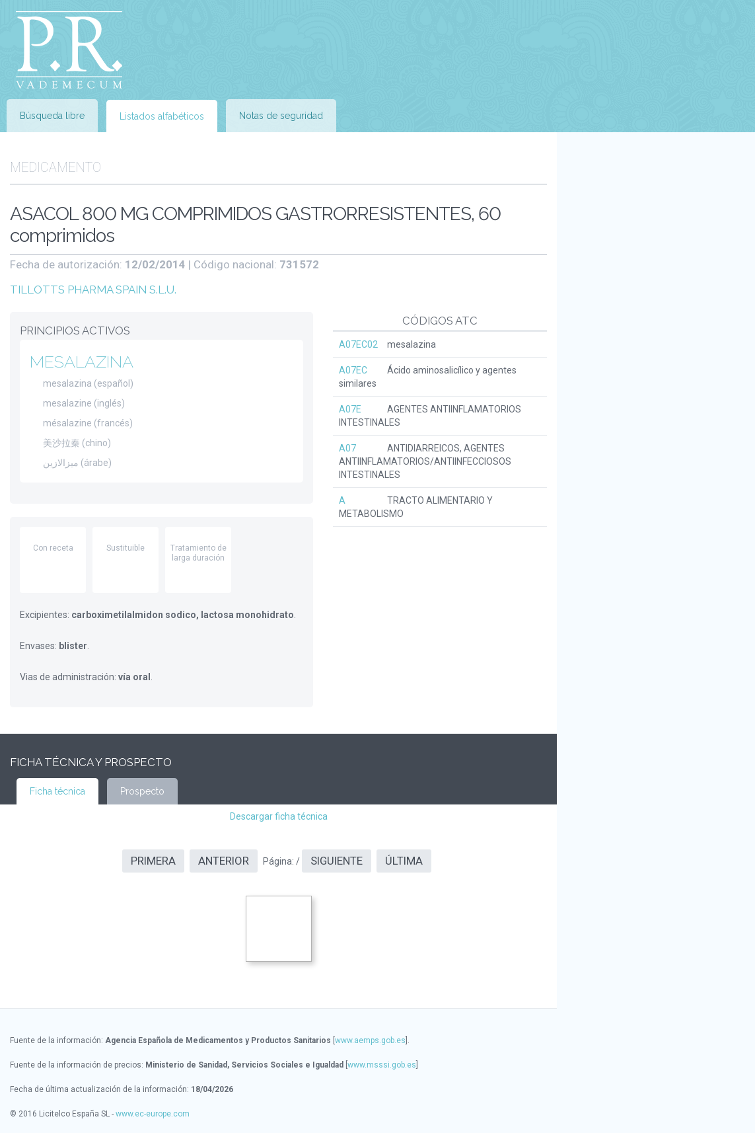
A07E (350, 409)
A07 (347, 448)
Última (404, 860)
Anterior (223, 860)
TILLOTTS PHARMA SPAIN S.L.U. (93, 289)
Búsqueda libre (52, 115)
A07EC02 (358, 344)
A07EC (353, 370)
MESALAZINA (81, 361)
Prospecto (142, 791)
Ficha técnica (57, 791)
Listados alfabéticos (162, 116)
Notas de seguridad (281, 115)
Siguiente (336, 860)
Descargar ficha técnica (279, 816)
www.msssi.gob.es (381, 1065)
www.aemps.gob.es (370, 1040)
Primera (153, 860)
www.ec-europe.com (153, 1113)
